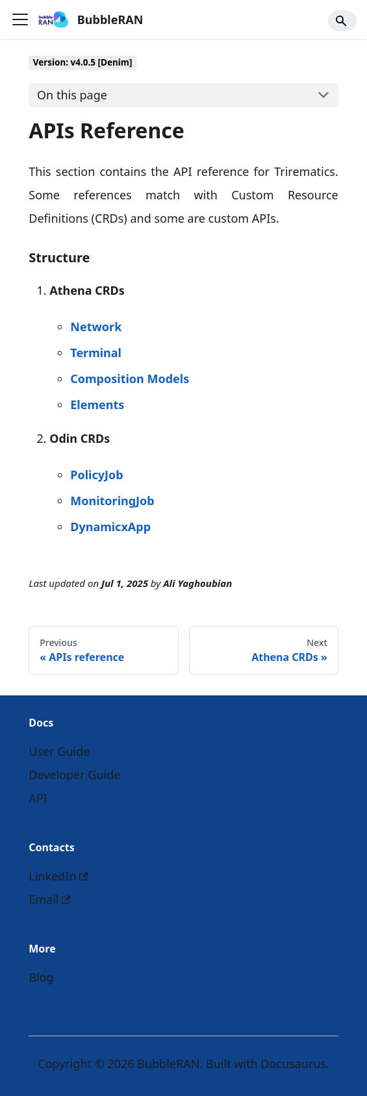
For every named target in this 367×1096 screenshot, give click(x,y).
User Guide (59, 751)
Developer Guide (74, 774)
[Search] (342, 20)
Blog (41, 977)
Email (50, 899)
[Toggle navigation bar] (20, 19)
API (38, 798)
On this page (72, 95)
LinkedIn (58, 876)
